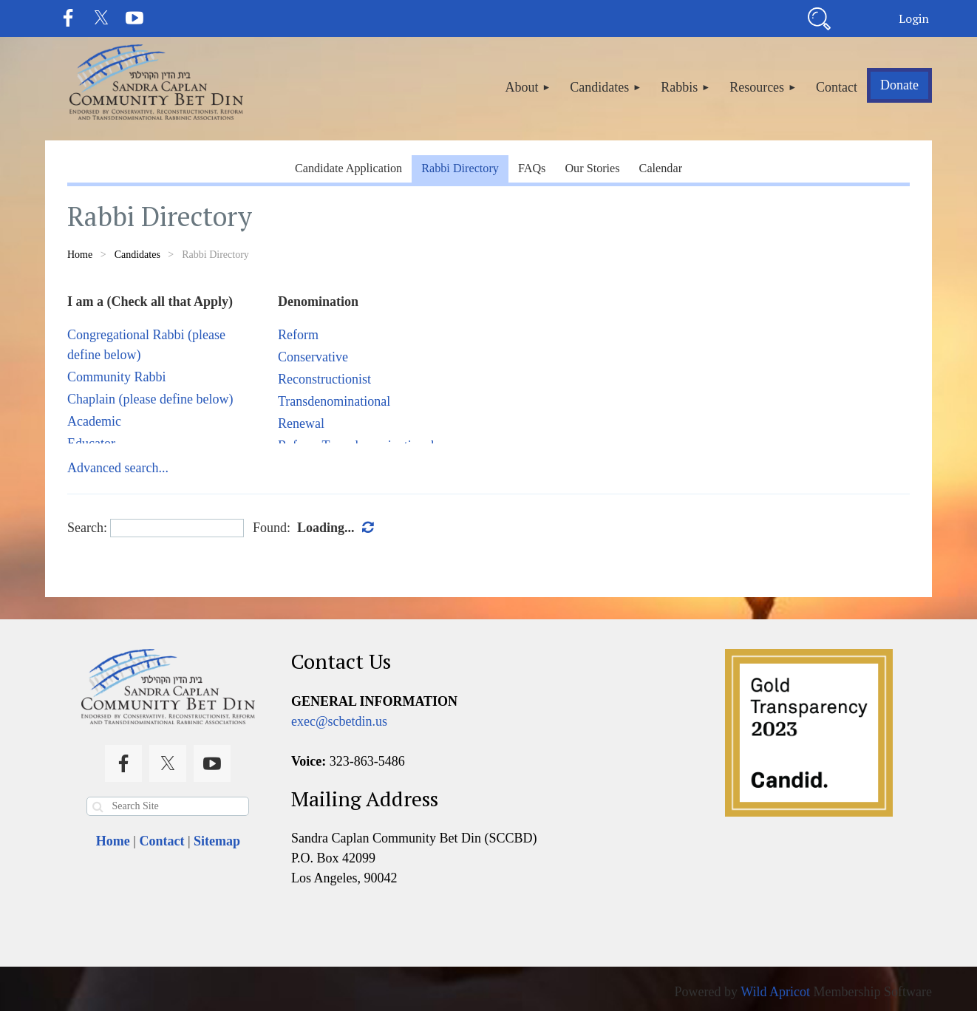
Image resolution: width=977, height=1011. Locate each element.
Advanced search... (117, 467)
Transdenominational (334, 401)
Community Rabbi (116, 377)
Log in (913, 18)
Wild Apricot (775, 991)
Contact (161, 841)
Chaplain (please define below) (150, 399)
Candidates (137, 254)
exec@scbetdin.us (339, 721)
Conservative (313, 357)
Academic (94, 421)
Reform (298, 334)
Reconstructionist (324, 379)
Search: (87, 527)
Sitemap (217, 841)
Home (79, 254)
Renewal (301, 423)
